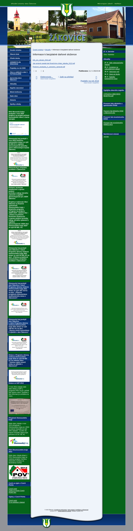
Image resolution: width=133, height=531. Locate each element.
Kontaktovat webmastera (60, 509)
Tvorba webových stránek (64, 511)
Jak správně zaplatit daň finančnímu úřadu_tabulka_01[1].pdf (54, 63)
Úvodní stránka (38, 50)
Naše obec (14, 96)
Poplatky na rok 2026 (17, 68)
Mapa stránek (71, 509)
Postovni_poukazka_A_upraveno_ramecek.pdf (49, 67)
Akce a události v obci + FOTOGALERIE (19, 73)
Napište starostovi (17, 88)
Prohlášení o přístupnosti (81, 509)
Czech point (13, 489)
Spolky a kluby (15, 104)
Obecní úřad (14, 54)
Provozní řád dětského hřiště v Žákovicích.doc (113, 112)
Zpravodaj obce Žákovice (16, 79)
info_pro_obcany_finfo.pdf (42, 60)
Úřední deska (15, 58)
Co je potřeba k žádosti (17, 502)
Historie (13, 100)
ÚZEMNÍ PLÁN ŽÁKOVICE (15, 63)
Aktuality (48, 50)
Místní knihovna (16, 92)
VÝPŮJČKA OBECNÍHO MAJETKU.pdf (112, 95)
